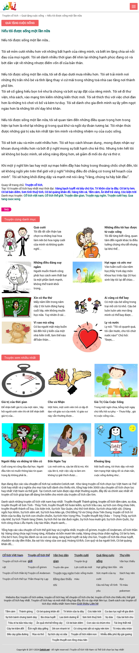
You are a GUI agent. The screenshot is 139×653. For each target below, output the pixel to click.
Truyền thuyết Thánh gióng (80, 501)
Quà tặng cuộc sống (32, 15)
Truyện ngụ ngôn (63, 573)
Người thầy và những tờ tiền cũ (21, 461)
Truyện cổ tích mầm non (84, 634)
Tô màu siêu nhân (122, 628)
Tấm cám (10, 611)
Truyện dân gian (61, 567)
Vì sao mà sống (44, 322)
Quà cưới (40, 227)
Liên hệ (94, 603)
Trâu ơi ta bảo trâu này (20, 622)
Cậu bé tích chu (125, 617)
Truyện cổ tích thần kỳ (15, 573)
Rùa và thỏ (38, 634)
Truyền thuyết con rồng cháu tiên (69, 639)
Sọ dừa (109, 617)
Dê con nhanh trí (61, 628)
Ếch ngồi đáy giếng (38, 628)
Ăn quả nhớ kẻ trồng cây (49, 622)
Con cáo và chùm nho (98, 622)
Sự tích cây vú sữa (57, 634)
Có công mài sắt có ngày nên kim (91, 628)
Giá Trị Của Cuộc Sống (108, 402)
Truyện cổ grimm (37, 567)
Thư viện (125, 555)
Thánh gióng (26, 611)
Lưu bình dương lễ (69, 617)
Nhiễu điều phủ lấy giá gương (116, 634)
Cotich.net (67, 484)
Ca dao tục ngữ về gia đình (119, 611)
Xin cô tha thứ (43, 298)
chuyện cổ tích (38, 484)
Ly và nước (112, 322)
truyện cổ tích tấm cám (112, 501)
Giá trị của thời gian (14, 402)
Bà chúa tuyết (48, 617)
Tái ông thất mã (122, 622)
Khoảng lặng (102, 461)
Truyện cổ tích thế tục (14, 579)
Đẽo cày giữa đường (17, 634)
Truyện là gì (80, 561)
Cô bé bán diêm (74, 622)
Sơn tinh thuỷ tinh (91, 617)
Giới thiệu (83, 603)
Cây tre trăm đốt (15, 628)
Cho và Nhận (56, 402)
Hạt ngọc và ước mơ (118, 262)
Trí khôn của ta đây (73, 611)
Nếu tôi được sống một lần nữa (64, 15)
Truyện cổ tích (10, 15)
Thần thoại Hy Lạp (38, 579)
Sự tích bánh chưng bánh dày (21, 617)
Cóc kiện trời (94, 611)
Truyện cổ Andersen (39, 573)
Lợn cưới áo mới (83, 567)
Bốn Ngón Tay (57, 461)
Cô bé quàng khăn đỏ (48, 611)
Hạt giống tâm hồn (106, 567)
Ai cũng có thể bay (117, 298)
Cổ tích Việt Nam (12, 555)
